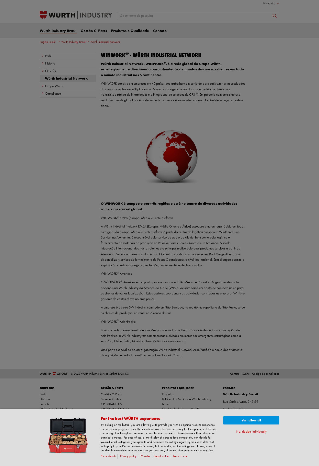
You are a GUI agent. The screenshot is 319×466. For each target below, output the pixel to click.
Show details (108, 456)
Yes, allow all (251, 420)
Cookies (145, 456)
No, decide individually (251, 431)
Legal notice (161, 456)
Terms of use (180, 456)
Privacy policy (128, 456)
